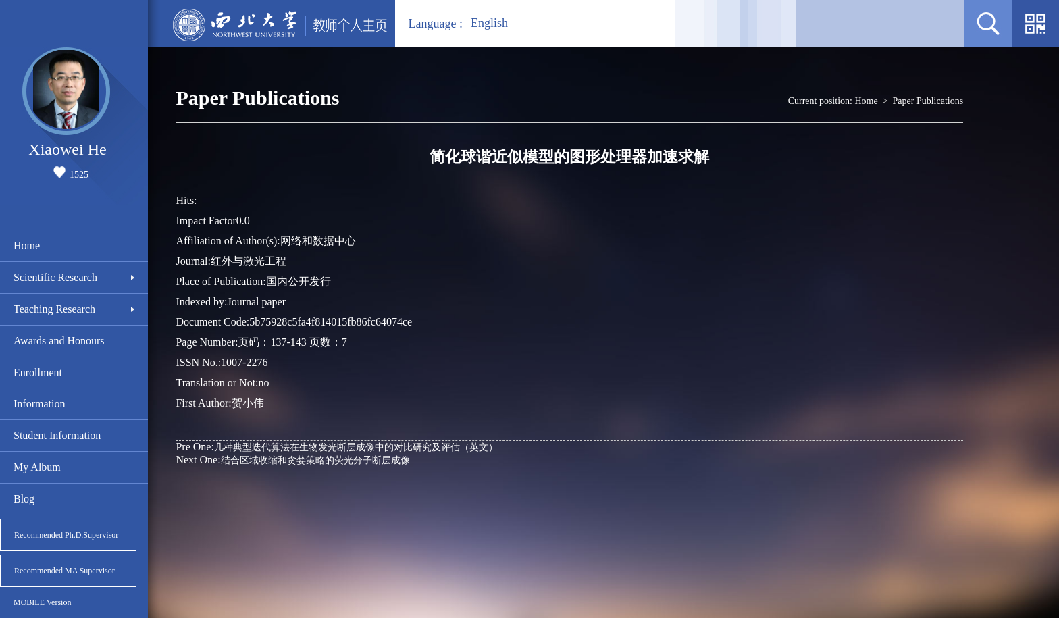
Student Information (57, 435)
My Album (37, 467)
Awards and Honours (59, 340)
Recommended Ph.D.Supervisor (66, 535)
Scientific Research (55, 277)
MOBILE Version (42, 602)
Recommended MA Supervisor (64, 570)
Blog (24, 499)
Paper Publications (928, 101)
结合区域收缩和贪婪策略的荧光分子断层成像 (292, 459)
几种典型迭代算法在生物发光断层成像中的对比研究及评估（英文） (336, 447)
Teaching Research (54, 309)
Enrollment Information (39, 388)
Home (27, 245)
